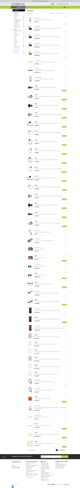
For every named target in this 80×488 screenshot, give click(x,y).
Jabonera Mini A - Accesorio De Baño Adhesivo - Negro (45, 214)
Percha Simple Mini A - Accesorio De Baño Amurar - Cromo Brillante (48, 114)
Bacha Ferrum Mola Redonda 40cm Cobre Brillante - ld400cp (47, 36)
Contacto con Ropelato (45, 466)
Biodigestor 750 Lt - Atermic (40, 275)
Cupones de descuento (30, 466)
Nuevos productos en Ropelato (31, 473)
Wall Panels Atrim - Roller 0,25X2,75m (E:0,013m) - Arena (46, 374)
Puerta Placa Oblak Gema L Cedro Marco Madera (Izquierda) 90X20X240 (49, 328)
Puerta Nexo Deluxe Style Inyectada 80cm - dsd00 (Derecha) (47, 319)
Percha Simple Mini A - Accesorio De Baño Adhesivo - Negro (47, 205)
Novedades (29, 7)
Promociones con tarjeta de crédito (47, 474)
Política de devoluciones (45, 472)
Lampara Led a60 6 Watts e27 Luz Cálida (43, 232)
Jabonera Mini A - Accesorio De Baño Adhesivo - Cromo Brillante (47, 223)
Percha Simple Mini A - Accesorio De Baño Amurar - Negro (46, 105)
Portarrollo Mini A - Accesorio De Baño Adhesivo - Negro (46, 177)
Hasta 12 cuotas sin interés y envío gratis (40, 1)
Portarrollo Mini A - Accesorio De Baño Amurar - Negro (46, 123)
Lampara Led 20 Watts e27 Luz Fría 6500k (43, 19)
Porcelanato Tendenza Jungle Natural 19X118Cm (44, 70)
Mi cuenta (42, 469)
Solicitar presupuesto (44, 477)
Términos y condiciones (45, 480)
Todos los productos (29, 477)
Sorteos (42, 478)
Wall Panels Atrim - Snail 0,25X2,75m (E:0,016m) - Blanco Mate (47, 351)
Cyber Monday (28, 467)
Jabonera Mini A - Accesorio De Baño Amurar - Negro (45, 87)
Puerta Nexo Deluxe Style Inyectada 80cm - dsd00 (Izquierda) (47, 310)
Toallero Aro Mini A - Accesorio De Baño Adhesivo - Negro (46, 159)
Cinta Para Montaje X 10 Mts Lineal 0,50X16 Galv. (44, 390)
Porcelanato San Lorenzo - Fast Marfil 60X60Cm (44, 443)
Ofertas (42, 7)
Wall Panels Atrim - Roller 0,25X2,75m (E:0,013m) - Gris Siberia (47, 359)
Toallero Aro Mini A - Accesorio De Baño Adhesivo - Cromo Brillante (48, 168)
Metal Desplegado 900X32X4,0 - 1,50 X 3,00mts (44, 284)
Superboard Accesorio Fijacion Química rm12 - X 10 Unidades (47, 301)
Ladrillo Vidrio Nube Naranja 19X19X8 (42, 398)
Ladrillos (27, 469)
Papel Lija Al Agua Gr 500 (40, 257)
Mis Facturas (43, 471)
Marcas (27, 472)
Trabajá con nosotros (44, 479)
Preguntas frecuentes (45, 473)
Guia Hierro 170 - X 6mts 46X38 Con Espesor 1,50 (44, 240)
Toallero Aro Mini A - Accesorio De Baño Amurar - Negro (46, 141)
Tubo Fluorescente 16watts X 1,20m (42, 416)
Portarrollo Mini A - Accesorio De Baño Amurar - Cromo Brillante (48, 132)
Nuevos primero (61, 13)
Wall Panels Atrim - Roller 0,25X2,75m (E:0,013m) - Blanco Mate (47, 366)
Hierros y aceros (29, 468)
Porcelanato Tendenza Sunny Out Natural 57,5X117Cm (46, 62)
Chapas (27, 464)
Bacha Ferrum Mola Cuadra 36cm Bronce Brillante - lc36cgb (47, 53)
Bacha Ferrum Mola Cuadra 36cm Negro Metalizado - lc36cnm (47, 45)
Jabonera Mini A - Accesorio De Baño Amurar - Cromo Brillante (47, 96)
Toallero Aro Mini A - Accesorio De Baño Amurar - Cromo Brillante (48, 150)
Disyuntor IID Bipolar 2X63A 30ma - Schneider (44, 78)
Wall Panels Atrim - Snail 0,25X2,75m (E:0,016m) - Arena (46, 344)
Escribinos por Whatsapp (45, 468)
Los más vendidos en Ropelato (31, 470)
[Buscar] (40, 4)
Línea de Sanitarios (29, 471)
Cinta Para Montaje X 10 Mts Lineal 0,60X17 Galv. (44, 381)
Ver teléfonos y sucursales (60, 468)
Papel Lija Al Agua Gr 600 (40, 249)
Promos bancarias (35, 7)
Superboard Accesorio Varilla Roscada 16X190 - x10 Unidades (47, 293)
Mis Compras (43, 470)
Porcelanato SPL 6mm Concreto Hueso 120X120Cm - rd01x (46, 434)
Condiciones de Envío (44, 464)
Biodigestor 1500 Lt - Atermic (40, 266)
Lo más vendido (48, 7)
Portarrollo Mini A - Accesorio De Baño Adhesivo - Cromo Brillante (48, 186)
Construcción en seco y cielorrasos (32, 465)
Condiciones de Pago (44, 465)
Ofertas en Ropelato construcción (32, 474)
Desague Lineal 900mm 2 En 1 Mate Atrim (43, 425)
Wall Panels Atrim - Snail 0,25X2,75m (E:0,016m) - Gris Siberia (47, 336)
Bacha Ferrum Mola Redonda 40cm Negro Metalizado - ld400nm (48, 28)
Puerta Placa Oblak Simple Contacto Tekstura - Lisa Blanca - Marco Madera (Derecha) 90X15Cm (50, 408)
